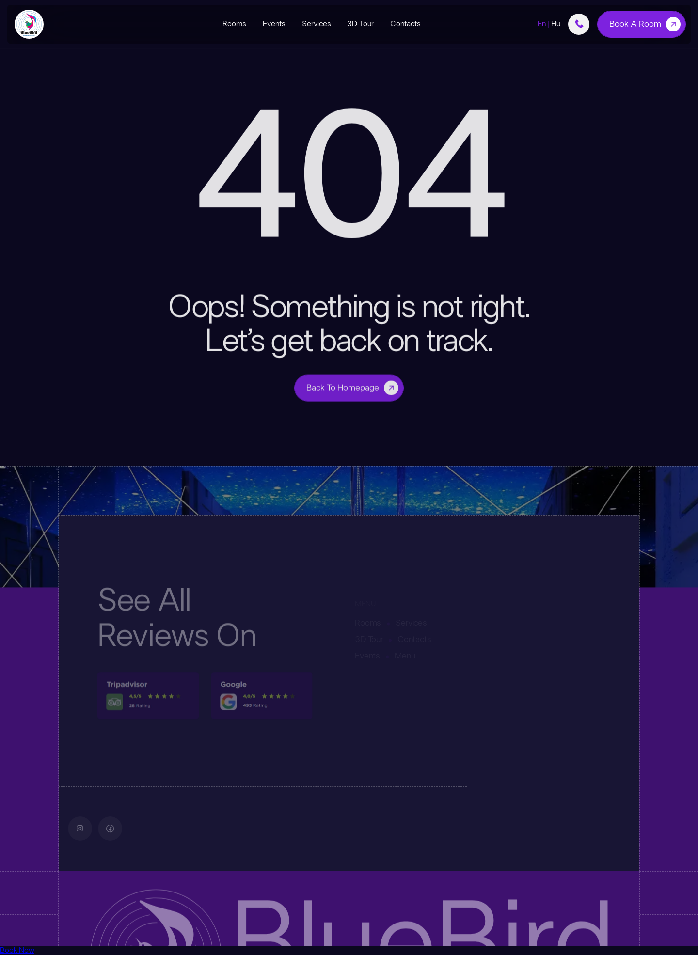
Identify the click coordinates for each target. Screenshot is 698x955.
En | (549, 24)
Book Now (17, 950)
